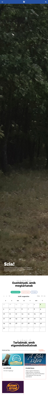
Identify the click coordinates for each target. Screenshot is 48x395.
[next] (7, 296)
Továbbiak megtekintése (42, 350)
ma (9, 296)
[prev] (4, 296)
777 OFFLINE (7, 368)
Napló (44, 296)
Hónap (38, 296)
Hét (42, 296)
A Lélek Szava (30, 368)
